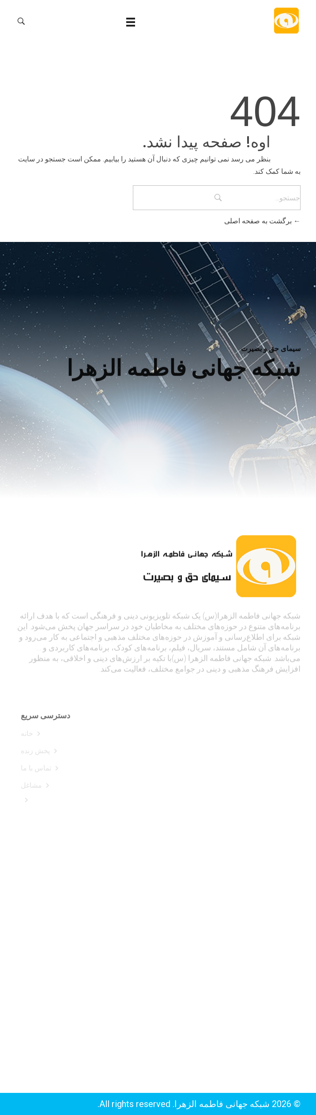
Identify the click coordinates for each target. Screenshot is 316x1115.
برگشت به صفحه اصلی (262, 221)
